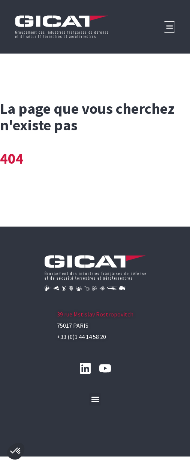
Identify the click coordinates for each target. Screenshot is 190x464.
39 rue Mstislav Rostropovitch (95, 314)
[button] (169, 27)
